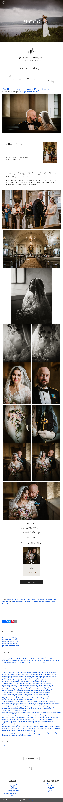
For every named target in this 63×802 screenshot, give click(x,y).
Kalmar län (26, 719)
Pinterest (51, 792)
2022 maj (42, 657)
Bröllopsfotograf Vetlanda (14, 698)
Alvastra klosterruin (8, 672)
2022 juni (36, 657)
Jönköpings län (6, 601)
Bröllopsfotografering (12, 701)
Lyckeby (38, 721)
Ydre (29, 735)
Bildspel (28, 672)
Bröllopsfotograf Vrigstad (15, 699)
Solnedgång (27, 728)
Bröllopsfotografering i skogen (11, 645)
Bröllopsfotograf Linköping (16, 683)
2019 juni (34, 660)
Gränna (21, 714)
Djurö (17, 712)
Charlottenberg (10, 712)
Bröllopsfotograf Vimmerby (30, 698)
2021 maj (19, 659)
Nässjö (49, 721)
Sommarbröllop (42, 728)
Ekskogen (49, 712)
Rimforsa (7, 726)
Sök (12, 792)
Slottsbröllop (56, 726)
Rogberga (14, 726)
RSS (5, 746)
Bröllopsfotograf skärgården (15, 690)
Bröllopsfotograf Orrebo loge (31, 687)
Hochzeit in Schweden (27, 716)
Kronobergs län (42, 719)
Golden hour (14, 714)
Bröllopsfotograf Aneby (21, 674)
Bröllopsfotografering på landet (17, 707)
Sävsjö (19, 726)
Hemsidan (11, 716)
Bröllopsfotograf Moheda (33, 683)
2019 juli (27, 660)
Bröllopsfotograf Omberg (14, 687)
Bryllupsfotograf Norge (34, 708)
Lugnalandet (32, 721)
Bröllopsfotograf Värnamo (17, 696)
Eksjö (54, 599)
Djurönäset (23, 712)
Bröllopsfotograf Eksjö (13, 599)
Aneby (17, 672)
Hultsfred (37, 717)
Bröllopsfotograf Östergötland (11, 639)
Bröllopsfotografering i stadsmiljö (21, 705)
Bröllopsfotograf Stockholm (33, 692)
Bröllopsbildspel (9, 674)
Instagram (50, 784)
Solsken (34, 728)
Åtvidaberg (22, 672)
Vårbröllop (20, 730)
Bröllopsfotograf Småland (29, 92)
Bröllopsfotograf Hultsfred (29, 678)
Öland (18, 723)
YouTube (51, 790)
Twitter (50, 788)
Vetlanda (20, 732)
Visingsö (42, 732)
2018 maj (34, 662)
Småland (20, 601)
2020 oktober (45, 659)
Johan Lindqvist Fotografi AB (12, 794)
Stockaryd (57, 728)
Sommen (50, 728)
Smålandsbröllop (18, 728)
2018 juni (28, 662)
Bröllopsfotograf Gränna (13, 678)
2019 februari (47, 660)
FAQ (12, 787)
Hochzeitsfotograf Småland (17, 717)
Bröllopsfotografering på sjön (36, 707)
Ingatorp (42, 717)
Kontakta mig (29, 800)
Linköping (24, 721)
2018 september (6, 662)
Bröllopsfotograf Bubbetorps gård (35, 676)
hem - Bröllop (12, 784)
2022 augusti (23, 657)
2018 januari (41, 662)
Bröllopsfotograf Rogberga (35, 689)
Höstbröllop (29, 717)
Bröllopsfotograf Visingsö (9, 643)
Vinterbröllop (27, 601)
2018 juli (22, 662)
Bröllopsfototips (7, 647)
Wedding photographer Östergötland (22, 734)
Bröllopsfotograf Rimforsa (18, 689)
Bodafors (40, 672)
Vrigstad (47, 732)
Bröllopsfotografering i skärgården (16, 703)
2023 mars (5, 657)
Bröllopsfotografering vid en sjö (16, 708)
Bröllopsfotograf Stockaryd (16, 692)
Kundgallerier (12, 788)
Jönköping (9, 719)
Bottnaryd (47, 672)
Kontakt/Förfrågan (12, 790)
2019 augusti (21, 660)
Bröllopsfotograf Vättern (32, 696)
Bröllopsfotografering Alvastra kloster (30, 701)
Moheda (44, 721)
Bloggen (12, 785)
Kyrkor (18, 721)
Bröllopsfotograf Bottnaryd (16, 676)
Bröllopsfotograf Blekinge (10, 638)
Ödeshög (12, 723)
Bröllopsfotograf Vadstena (30, 694)
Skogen (41, 726)
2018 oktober (55, 660)
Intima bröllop (50, 717)
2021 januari (26, 659)
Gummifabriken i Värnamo (32, 714)
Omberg (22, 723)
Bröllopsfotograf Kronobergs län (19, 681)
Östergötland (9, 725)
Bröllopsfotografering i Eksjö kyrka (25, 89)
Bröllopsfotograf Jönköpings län (28, 599)
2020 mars (13, 660)
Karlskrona (33, 719)
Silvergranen (26, 726)
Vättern (15, 732)
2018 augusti (15, 662)
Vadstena (13, 730)
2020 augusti (6, 660)
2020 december (35, 659)
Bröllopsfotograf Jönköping (16, 680)
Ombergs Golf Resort (32, 723)
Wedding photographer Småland (41, 601)
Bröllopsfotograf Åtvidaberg (37, 674)
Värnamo (9, 732)
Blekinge (34, 672)
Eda (41, 712)
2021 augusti (12, 659)
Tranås (8, 730)
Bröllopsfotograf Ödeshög (35, 685)
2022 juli (30, 657)
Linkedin (51, 787)
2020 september (54, 659)
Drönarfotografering (33, 712)
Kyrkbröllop (14, 601)
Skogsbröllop (48, 726)
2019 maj (39, 660)
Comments (58, 604)
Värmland (27, 730)
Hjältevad (17, 716)
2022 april (49, 657)
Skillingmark (34, 726)
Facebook (50, 785)
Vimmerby (27, 732)
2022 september (14, 657)
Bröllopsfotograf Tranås (15, 694)
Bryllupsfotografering (13, 710)
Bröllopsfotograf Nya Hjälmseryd (17, 685)
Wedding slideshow (21, 735)
